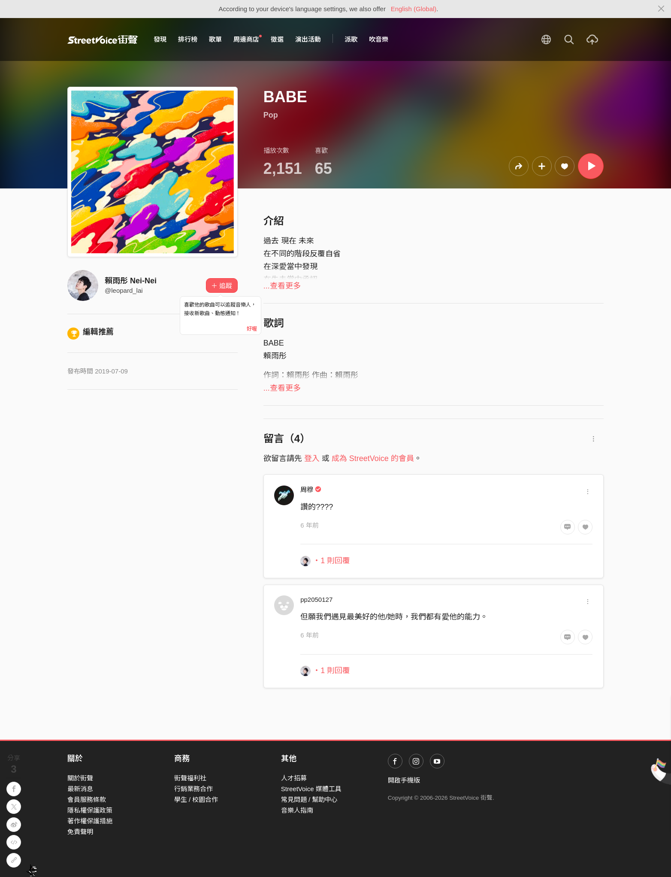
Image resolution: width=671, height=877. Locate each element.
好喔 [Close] (252, 329)
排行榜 (187, 39)
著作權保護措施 (89, 821)
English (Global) (414, 8)
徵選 (277, 39)
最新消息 (80, 788)
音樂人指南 (297, 810)
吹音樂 (378, 39)
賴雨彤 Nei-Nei (131, 280)
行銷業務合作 (193, 788)
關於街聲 (80, 778)
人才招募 (294, 778)
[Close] (661, 9)
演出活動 (308, 39)
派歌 (351, 39)
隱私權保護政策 (89, 810)
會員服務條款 (86, 799)
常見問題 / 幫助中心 (309, 799)
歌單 (215, 39)
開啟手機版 (404, 780)
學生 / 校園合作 (196, 799)
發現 (160, 39)
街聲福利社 (190, 778)
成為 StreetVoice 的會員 (373, 458)
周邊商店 (247, 39)
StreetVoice (102, 39)
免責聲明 (80, 831)
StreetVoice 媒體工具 (311, 788)
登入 (312, 458)
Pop (270, 115)
